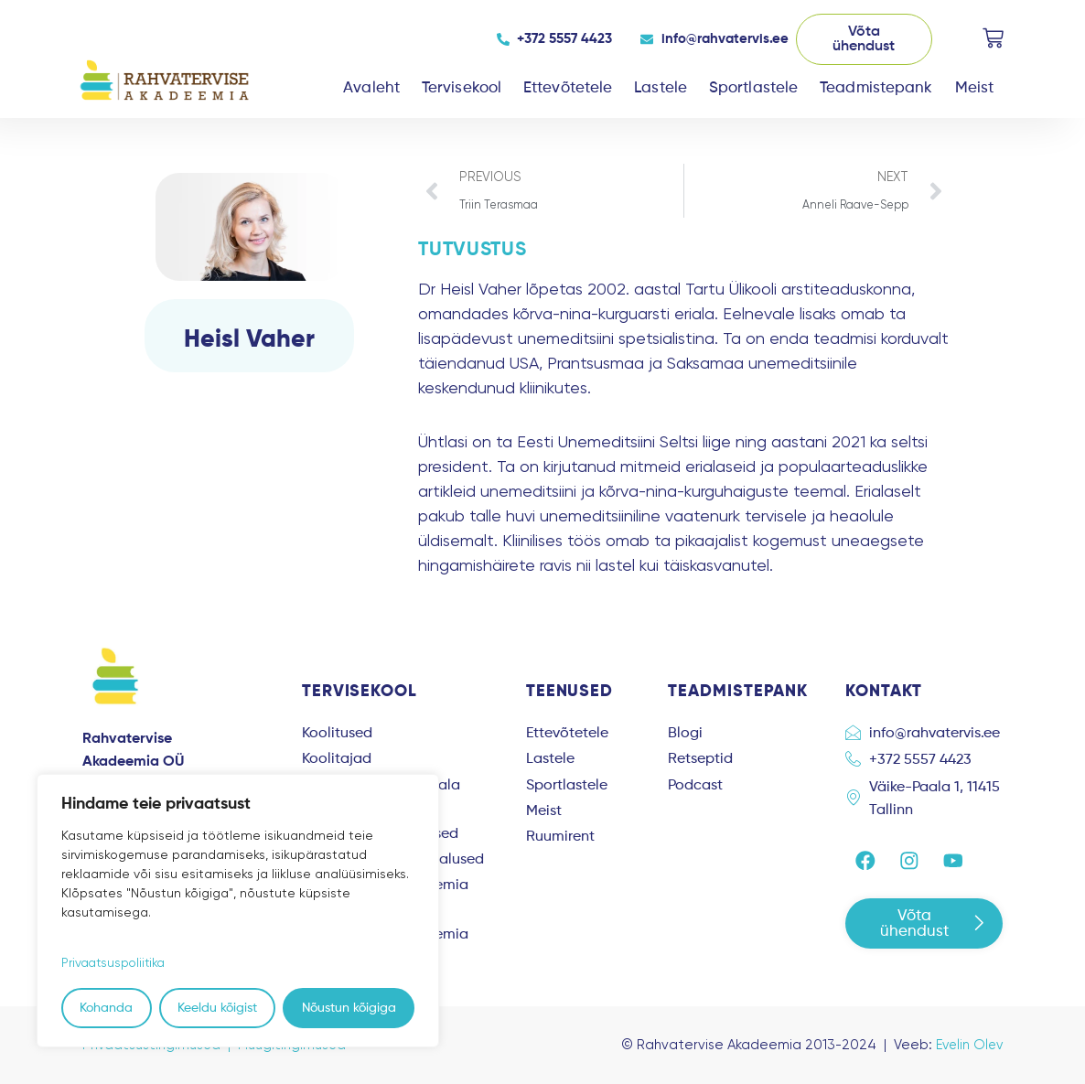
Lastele (660, 88)
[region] (238, 910)
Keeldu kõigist (217, 1008)
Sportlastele (753, 88)
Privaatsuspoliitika (116, 962)
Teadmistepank (876, 88)
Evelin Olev (967, 1044)
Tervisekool (461, 88)
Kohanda (106, 1008)
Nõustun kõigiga (349, 1008)
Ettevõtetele (567, 88)
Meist (974, 88)
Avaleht (371, 88)
